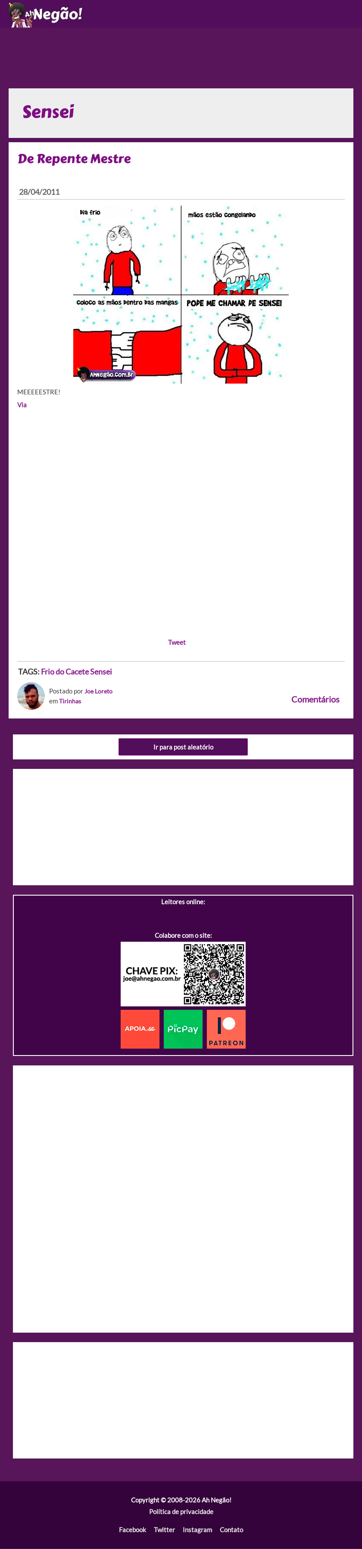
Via (22, 406)
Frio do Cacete (65, 672)
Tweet (177, 643)
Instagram (197, 1530)
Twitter (164, 1530)
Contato (231, 1530)
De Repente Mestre (76, 160)
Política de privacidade (181, 1512)
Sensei (101, 672)
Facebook (133, 1530)
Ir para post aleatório (183, 747)
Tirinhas (70, 702)
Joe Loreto (99, 692)
